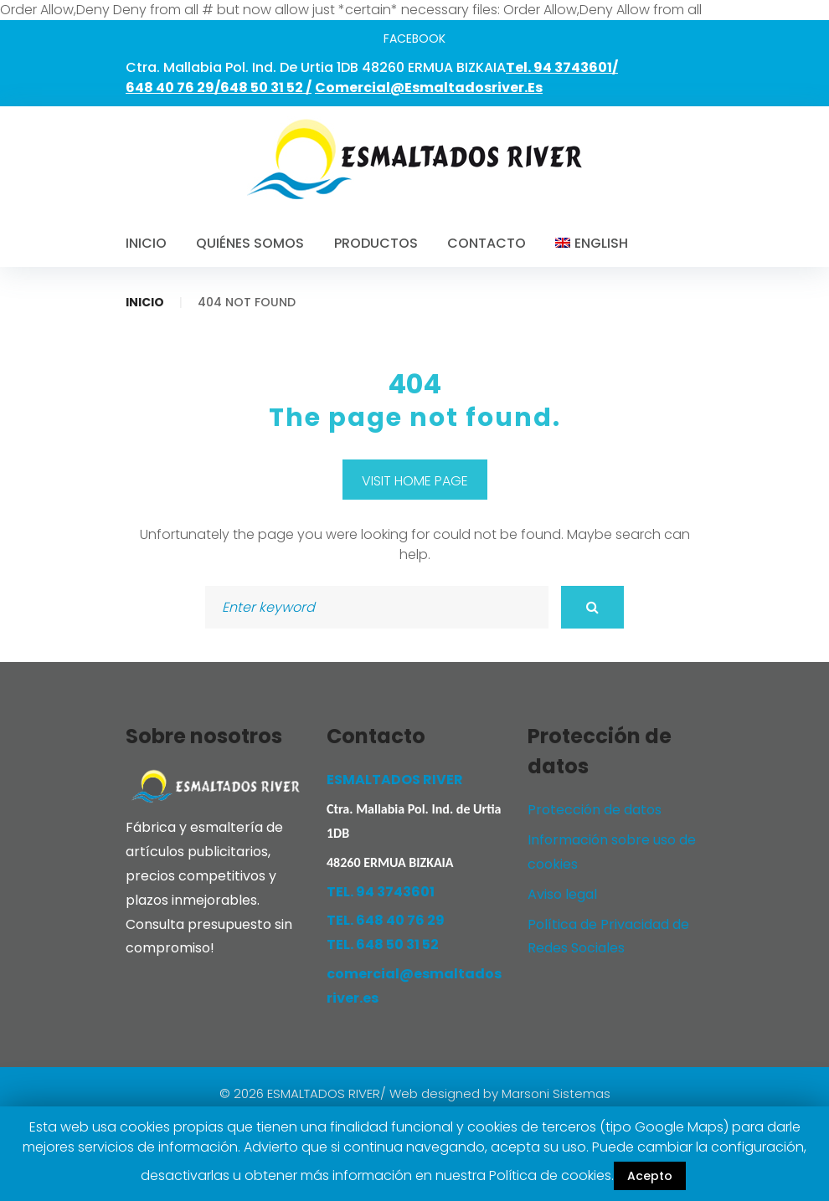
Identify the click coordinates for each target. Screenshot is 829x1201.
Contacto (486, 243)
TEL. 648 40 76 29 (386, 920)
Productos (376, 243)
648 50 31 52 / (266, 87)
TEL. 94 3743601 (381, 891)
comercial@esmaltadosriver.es (429, 87)
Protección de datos (595, 809)
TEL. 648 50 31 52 (383, 944)
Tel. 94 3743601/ (562, 67)
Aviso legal (562, 894)
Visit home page (415, 480)
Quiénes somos (250, 243)
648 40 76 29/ (173, 87)
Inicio (146, 243)
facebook (414, 38)
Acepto (649, 1176)
